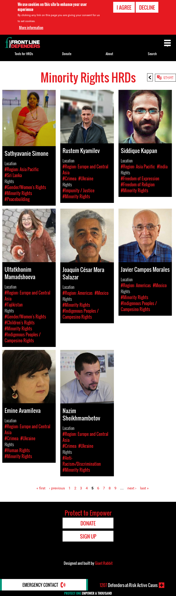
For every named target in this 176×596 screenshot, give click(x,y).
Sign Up (88, 536)
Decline (147, 7)
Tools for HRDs (24, 53)
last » (144, 488)
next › (131, 488)
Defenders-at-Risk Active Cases (129, 585)
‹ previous (57, 488)
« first (40, 488)
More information (31, 27)
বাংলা (168, 77)
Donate (66, 53)
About (109, 53)
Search (152, 53)
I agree (124, 7)
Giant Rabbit (104, 563)
